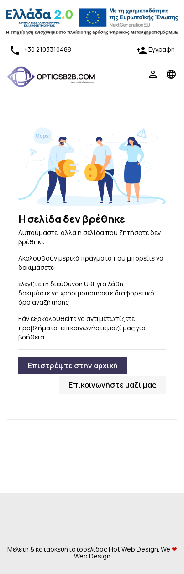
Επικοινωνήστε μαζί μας (112, 385)
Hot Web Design (133, 549)
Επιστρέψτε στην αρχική (73, 366)
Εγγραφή (155, 49)
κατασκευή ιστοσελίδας (71, 549)
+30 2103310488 (40, 49)
